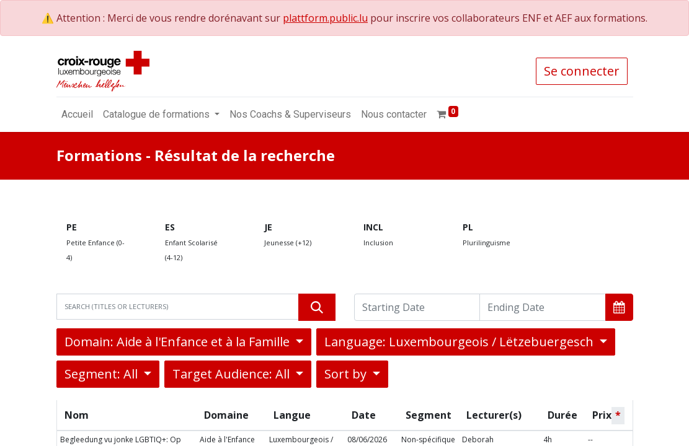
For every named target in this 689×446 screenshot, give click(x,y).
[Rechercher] (317, 307)
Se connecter (582, 71)
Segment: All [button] (102, 373)
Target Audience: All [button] (232, 373)
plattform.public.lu (325, 18)
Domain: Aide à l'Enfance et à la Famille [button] (178, 341)
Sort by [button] (347, 373)
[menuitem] (77, 114)
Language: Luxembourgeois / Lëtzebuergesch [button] (460, 341)
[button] (619, 307)
